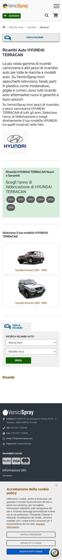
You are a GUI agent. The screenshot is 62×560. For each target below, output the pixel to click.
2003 (31, 199)
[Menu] (57, 6)
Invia (18, 360)
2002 (21, 199)
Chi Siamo (7, 476)
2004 (40, 199)
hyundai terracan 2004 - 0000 (31, 302)
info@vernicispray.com (22, 438)
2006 (11, 207)
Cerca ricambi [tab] (17, 326)
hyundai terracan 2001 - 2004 (31, 270)
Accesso (11, 15)
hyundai (31, 27)
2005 (50, 199)
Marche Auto (16, 27)
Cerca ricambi (34, 37)
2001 (11, 199)
